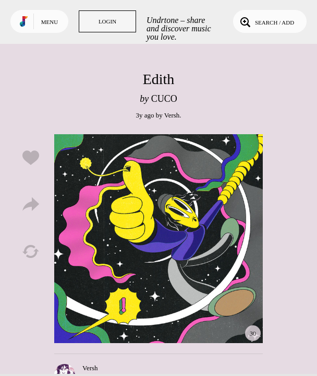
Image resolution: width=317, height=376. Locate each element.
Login (107, 21)
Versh (172, 115)
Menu (49, 22)
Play (158, 239)
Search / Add (266, 21)
